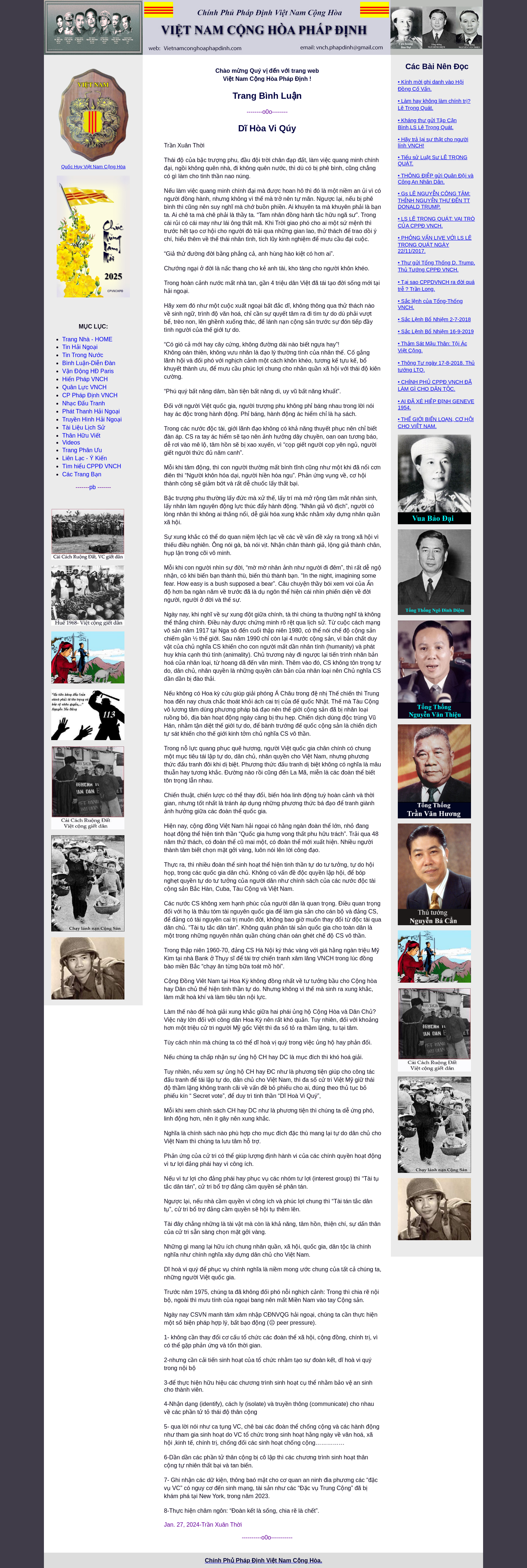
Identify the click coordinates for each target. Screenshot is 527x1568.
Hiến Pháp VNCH (85, 379)
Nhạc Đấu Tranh (83, 403)
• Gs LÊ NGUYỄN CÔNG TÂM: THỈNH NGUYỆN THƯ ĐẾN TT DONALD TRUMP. (434, 200)
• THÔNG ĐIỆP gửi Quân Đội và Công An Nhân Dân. (436, 179)
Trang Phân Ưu (82, 450)
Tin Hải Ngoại (80, 347)
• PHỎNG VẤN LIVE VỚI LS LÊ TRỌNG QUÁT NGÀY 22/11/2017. (435, 244)
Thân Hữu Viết (81, 435)
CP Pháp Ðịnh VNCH (89, 395)
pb (93, 487)
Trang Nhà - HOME (87, 339)
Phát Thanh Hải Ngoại (91, 411)
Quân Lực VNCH (84, 387)
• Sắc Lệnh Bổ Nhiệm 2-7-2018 (434, 319)
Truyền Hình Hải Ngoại (92, 419)
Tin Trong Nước (82, 355)
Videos (71, 442)
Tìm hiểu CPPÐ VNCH (91, 466)
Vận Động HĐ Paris (88, 371)
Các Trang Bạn (81, 474)
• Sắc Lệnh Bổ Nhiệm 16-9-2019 (436, 331)
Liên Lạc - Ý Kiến (84, 458)
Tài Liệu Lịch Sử (83, 427)
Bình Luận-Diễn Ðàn (88, 363)
